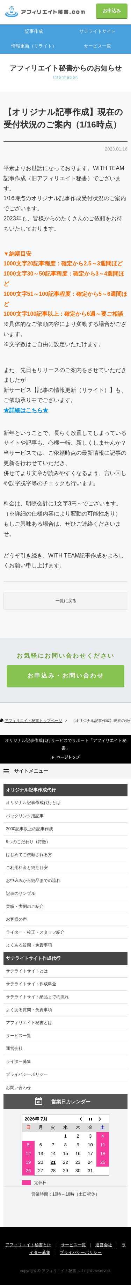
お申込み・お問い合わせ (65, 675)
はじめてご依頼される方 (29, 854)
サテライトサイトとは (27, 971)
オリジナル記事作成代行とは (33, 802)
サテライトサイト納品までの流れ (37, 996)
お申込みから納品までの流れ (33, 880)
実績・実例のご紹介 (25, 906)
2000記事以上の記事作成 (29, 828)
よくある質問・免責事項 (29, 945)
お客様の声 (16, 919)
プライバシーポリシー (27, 1074)
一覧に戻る (66, 600)
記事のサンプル (20, 893)
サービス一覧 (97, 46)
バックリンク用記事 (25, 815)
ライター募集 (18, 1061)
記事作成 (34, 31)
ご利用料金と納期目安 (27, 867)
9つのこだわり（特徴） (28, 841)
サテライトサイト (97, 31)
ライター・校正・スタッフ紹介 (35, 932)
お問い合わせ (18, 1087)
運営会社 (14, 1048)
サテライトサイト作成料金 (31, 983)
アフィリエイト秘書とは (29, 1022)
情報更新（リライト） (34, 46)
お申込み (112, 10)
